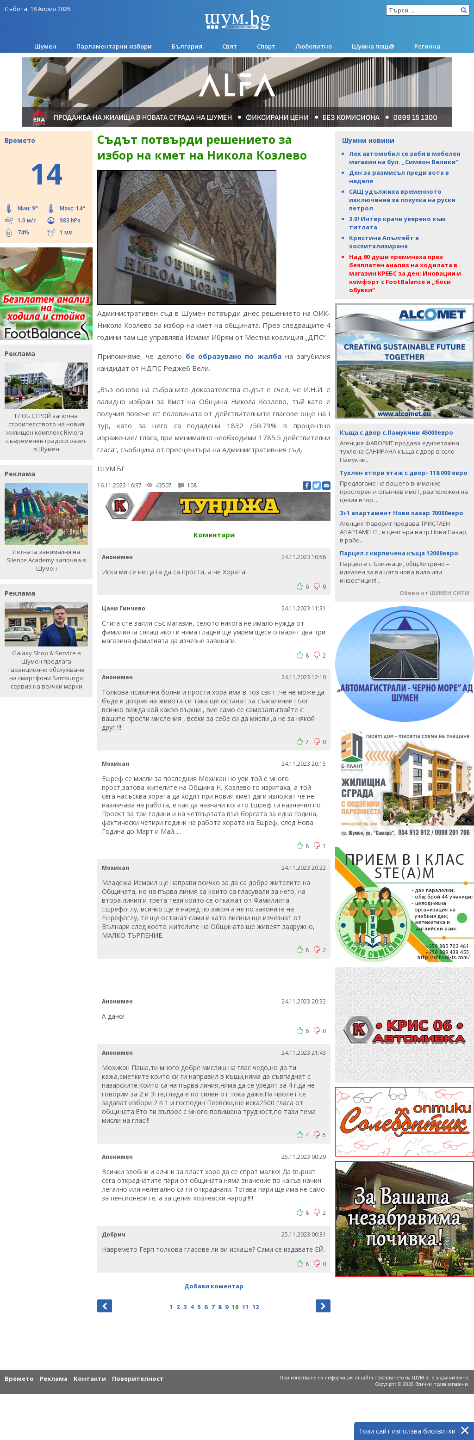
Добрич (113, 1234)
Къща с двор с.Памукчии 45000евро (396, 432)
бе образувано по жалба (234, 355)
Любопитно (313, 46)
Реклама (54, 1378)
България (187, 46)
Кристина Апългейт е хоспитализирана (384, 242)
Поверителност (138, 1378)
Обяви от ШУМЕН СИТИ (434, 593)
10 (235, 1307)
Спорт (266, 46)
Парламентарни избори (114, 46)
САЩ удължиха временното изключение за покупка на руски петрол (402, 199)
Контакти (90, 1378)
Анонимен (117, 557)
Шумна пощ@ (373, 46)
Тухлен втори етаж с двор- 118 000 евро (404, 472)
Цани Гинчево (123, 608)
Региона (427, 46)
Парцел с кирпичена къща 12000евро (399, 553)
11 (245, 1307)
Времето (19, 1378)
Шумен (45, 46)
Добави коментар (213, 1286)
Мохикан (115, 764)
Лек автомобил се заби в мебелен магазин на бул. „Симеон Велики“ (405, 157)
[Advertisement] (214, 977)
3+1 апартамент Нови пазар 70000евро (401, 513)
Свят (229, 46)
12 (255, 1307)
